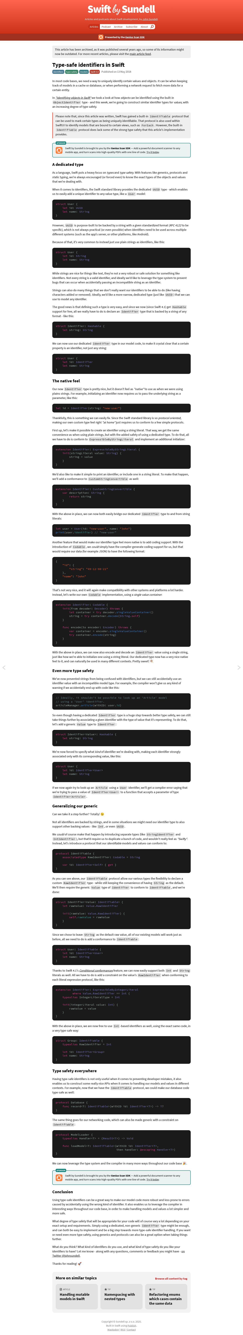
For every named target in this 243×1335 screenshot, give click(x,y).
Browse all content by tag (171, 1278)
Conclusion (62, 1191)
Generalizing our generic (75, 806)
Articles (94, 26)
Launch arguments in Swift (7, 668)
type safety (71, 71)
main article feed (140, 54)
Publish (132, 1325)
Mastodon (113, 1329)
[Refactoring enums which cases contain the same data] (166, 1296)
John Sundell (150, 19)
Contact (131, 1329)
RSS (123, 1329)
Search (153, 26)
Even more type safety (73, 670)
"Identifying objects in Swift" (73, 98)
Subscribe (131, 26)
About (144, 26)
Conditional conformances (96, 970)
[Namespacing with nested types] (121, 1296)
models (84, 71)
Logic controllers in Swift (239, 668)
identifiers (58, 71)
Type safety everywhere (74, 1070)
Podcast (106, 26)
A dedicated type (67, 164)
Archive (118, 26)
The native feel (66, 380)
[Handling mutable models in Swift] (77, 1296)
